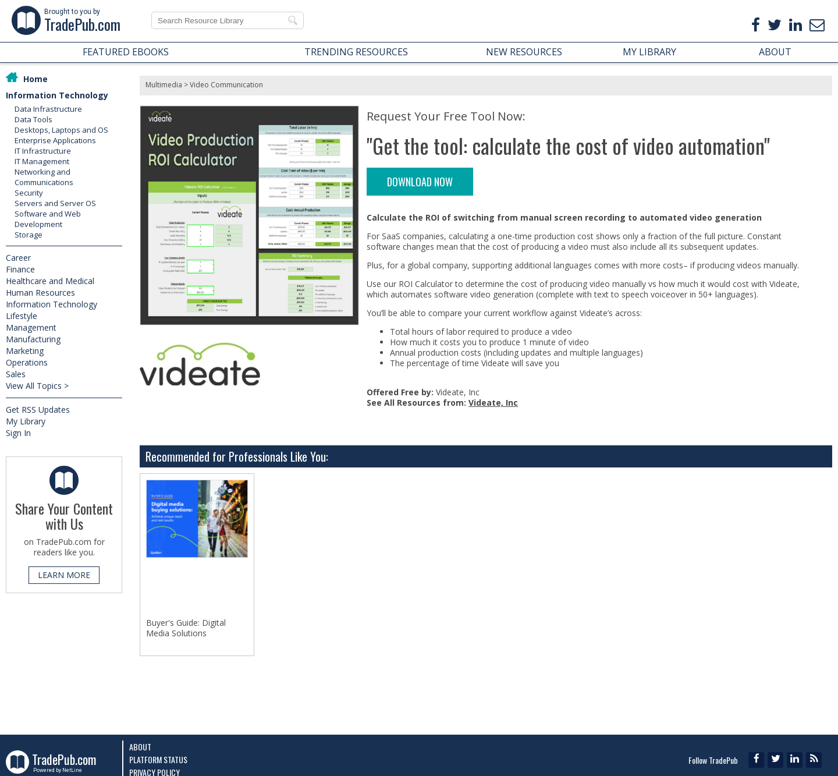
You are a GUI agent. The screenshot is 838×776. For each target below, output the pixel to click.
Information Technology (57, 95)
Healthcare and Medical (50, 280)
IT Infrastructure (43, 151)
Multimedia (163, 85)
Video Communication (226, 85)
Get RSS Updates (38, 409)
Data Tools (33, 119)
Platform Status (158, 759)
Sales (16, 374)
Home (35, 78)
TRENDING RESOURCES (356, 51)
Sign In (18, 432)
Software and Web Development (48, 218)
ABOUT (775, 51)
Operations (27, 362)
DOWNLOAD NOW (420, 181)
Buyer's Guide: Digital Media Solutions (186, 628)
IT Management (42, 161)
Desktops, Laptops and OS (61, 130)
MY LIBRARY (649, 51)
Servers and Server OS (55, 203)
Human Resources (40, 292)
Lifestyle (21, 315)
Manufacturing (33, 339)
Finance (20, 269)
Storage (28, 234)
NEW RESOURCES (524, 51)
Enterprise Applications (55, 140)
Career (18, 257)
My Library (25, 421)
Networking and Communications (44, 176)
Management (31, 327)
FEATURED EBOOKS (126, 51)
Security (29, 192)
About (140, 746)
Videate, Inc (493, 402)
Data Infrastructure (48, 109)
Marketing (25, 350)
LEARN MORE (64, 574)
